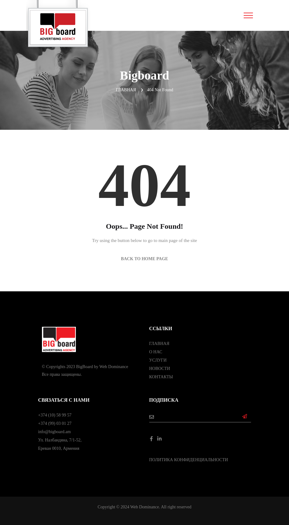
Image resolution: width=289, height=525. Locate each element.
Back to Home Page (144, 258)
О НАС (155, 352)
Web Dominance (113, 366)
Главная (126, 90)
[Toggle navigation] (248, 15)
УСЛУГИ (158, 360)
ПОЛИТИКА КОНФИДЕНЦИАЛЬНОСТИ (188, 459)
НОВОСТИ (159, 368)
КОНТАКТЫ (161, 377)
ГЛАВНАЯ (159, 343)
